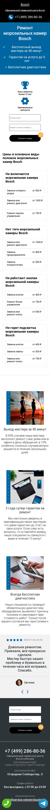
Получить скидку (25, 138)
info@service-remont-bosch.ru (25, 799)
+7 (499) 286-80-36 (28, 17)
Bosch (25, 4)
